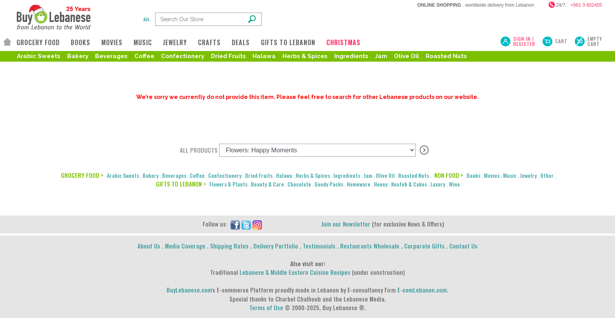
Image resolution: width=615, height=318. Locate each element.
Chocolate (299, 184)
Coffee (144, 56)
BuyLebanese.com (189, 289)
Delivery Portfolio (275, 245)
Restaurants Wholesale (369, 245)
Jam (381, 56)
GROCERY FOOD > (82, 175)
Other (547, 175)
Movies (492, 175)
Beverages (111, 56)
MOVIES (112, 42)
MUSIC (143, 42)
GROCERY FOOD (38, 42)
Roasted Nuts (446, 56)
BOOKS (80, 42)
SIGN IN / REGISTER (524, 41)
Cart (561, 41)
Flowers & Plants (228, 184)
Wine (454, 184)
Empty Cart (595, 41)
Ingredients (351, 56)
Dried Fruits (228, 56)
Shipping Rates (229, 245)
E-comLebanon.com (422, 289)
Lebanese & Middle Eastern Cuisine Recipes (295, 272)
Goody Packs (329, 184)
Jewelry (528, 175)
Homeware (358, 184)
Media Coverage (185, 245)
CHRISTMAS (343, 42)
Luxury (437, 184)
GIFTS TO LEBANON (288, 42)
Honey (381, 184)
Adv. (146, 19)
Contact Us (463, 245)
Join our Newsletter (345, 223)
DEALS (241, 42)
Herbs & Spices (305, 56)
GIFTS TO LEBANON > (181, 183)
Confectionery (182, 56)
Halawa (264, 56)
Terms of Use (266, 307)
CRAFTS (209, 42)
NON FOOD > (448, 175)
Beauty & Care (267, 184)
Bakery (77, 56)
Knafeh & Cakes (409, 184)
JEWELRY (175, 42)
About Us (148, 245)
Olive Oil (406, 56)
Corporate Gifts (424, 245)
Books (473, 175)
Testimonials (319, 245)
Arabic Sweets (38, 56)
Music (509, 175)
